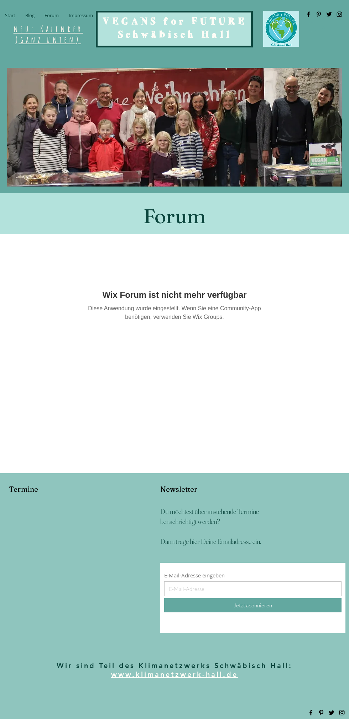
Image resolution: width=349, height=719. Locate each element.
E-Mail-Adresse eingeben (194, 575)
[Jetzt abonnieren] (253, 605)
